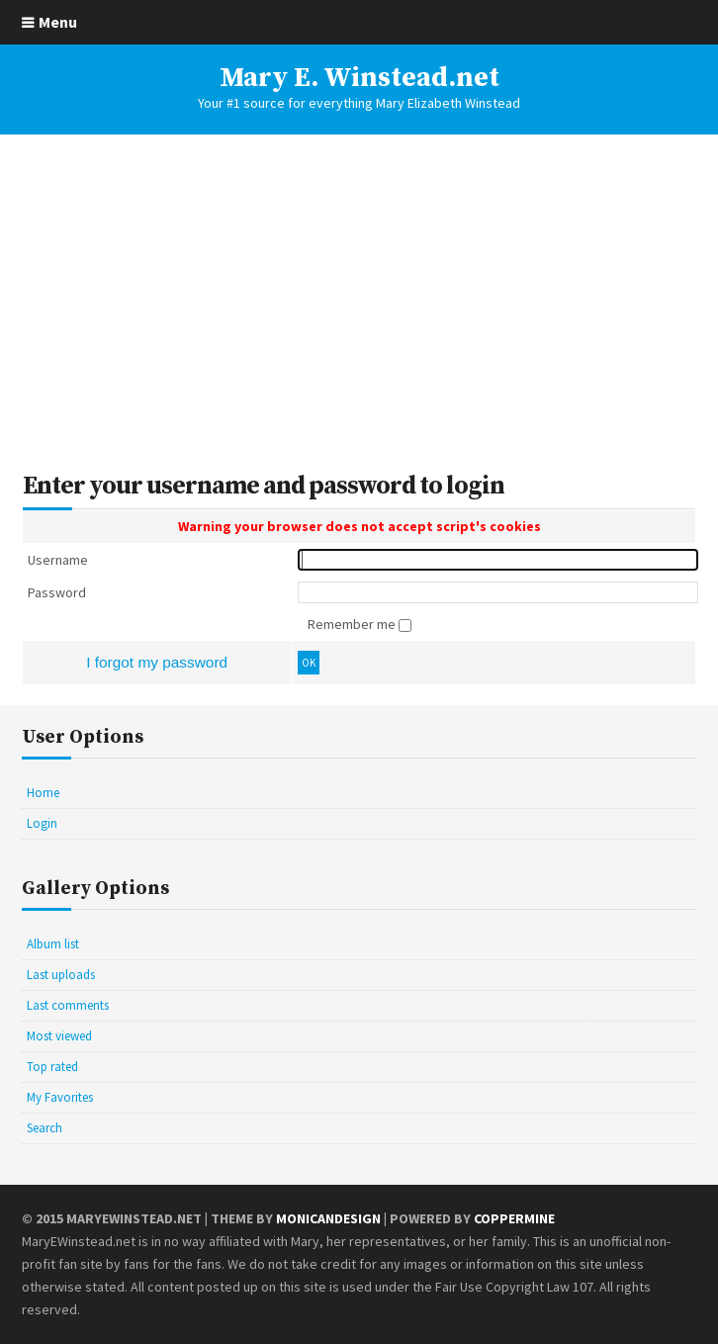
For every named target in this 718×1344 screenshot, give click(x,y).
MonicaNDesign (328, 1218)
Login (42, 823)
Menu (58, 22)
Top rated (52, 1066)
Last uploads (61, 974)
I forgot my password (156, 662)
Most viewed (59, 1036)
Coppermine (514, 1218)
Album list (53, 944)
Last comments (68, 1005)
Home (43, 792)
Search (44, 1128)
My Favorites (60, 1097)
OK (308, 663)
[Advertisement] (359, 303)
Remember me (353, 624)
